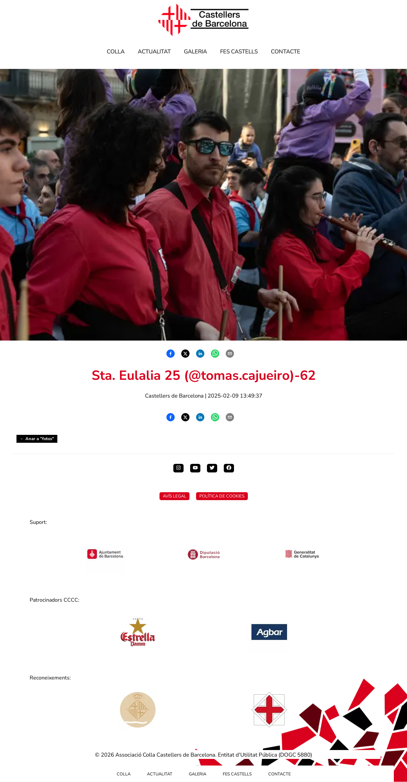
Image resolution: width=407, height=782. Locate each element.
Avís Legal (174, 496)
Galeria (195, 51)
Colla (116, 51)
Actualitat (154, 51)
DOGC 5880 (295, 755)
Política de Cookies (222, 496)
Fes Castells (239, 51)
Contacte (285, 51)
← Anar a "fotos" (37, 439)
